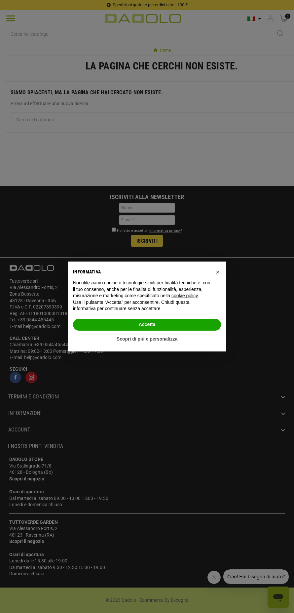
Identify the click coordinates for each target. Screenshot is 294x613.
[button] (217, 272)
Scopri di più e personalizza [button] (147, 339)
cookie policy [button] (184, 295)
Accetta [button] (147, 324)
